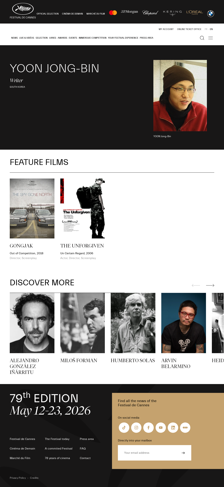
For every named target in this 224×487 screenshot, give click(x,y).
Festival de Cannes (22, 439)
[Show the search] (202, 38)
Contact (85, 458)
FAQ (83, 448)
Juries (52, 38)
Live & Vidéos (26, 38)
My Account (166, 29)
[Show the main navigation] (210, 38)
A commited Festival (58, 448)
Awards (62, 38)
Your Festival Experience (123, 38)
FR (206, 29)
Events (73, 38)
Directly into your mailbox (135, 440)
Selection (42, 38)
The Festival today (57, 439)
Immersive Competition (92, 38)
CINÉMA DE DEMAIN (72, 14)
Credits (34, 478)
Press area (146, 38)
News (14, 38)
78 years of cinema (57, 458)
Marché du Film (20, 458)
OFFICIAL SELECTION (48, 14)
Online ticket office (189, 29)
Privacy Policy (18, 478)
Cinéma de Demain (22, 448)
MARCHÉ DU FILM (95, 14)
